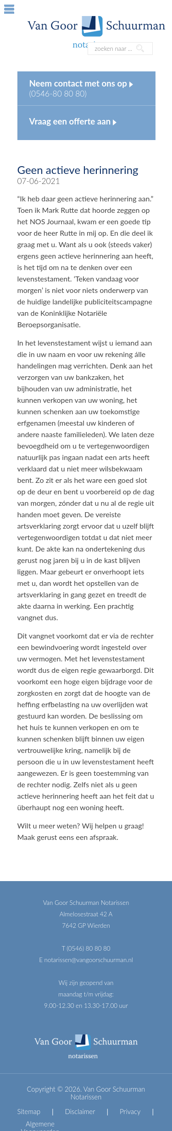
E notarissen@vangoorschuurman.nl (86, 959)
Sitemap (29, 1111)
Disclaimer (80, 1111)
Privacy (130, 1111)
